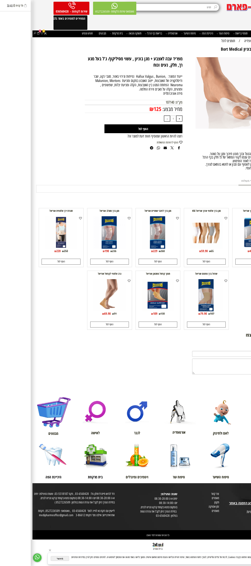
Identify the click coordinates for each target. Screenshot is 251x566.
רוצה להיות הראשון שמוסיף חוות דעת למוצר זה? (122, 136)
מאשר (27, 558)
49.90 (220, 251)
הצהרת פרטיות (243, 516)
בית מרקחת (83, 33)
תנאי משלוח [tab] (216, 181)
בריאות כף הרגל (120, 33)
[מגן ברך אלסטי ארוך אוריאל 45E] (174, 247)
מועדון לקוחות (243, 494)
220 (26, 251)
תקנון (184, 502)
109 (123, 313)
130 (130, 314)
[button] (222, 262)
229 (123, 251)
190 (74, 251)
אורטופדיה (139, 33)
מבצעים (70, 33)
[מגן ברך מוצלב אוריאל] (77, 247)
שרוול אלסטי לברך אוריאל (222, 211)
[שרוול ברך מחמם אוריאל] (174, 310)
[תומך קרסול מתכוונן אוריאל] (125, 310)
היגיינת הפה (173, 33)
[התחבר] (13, 33)
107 (180, 314)
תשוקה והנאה (101, 33)
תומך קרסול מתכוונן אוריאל (126, 273)
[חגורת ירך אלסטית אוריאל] (29, 247)
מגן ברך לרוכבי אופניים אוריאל (125, 211)
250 (33, 251)
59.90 (172, 251)
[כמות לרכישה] (141, 119)
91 (82, 314)
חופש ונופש (55, 33)
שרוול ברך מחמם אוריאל (174, 273)
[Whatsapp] (5, 557)
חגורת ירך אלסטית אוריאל (28, 211)
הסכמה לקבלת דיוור (240, 520)
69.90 (75, 313)
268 (130, 251)
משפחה (224, 33)
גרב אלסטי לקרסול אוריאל (77, 273)
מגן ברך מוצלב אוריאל (77, 211)
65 (179, 251)
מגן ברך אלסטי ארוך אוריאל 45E (174, 211)
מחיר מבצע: (139, 109)
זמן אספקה (181, 507)
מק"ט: (146, 102)
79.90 (171, 313)
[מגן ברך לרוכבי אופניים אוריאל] (125, 247)
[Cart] (5, 33)
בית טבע (246, 499)
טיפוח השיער (156, 33)
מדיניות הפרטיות (226, 560)
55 (228, 251)
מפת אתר (245, 508)
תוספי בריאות (208, 33)
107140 (137, 102)
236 (82, 251)
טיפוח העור (190, 33)
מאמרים (183, 498)
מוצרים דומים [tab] (236, 181)
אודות (247, 490)
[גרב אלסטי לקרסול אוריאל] (77, 310)
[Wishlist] (9, 33)
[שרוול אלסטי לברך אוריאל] (222, 247)
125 (125, 109)
